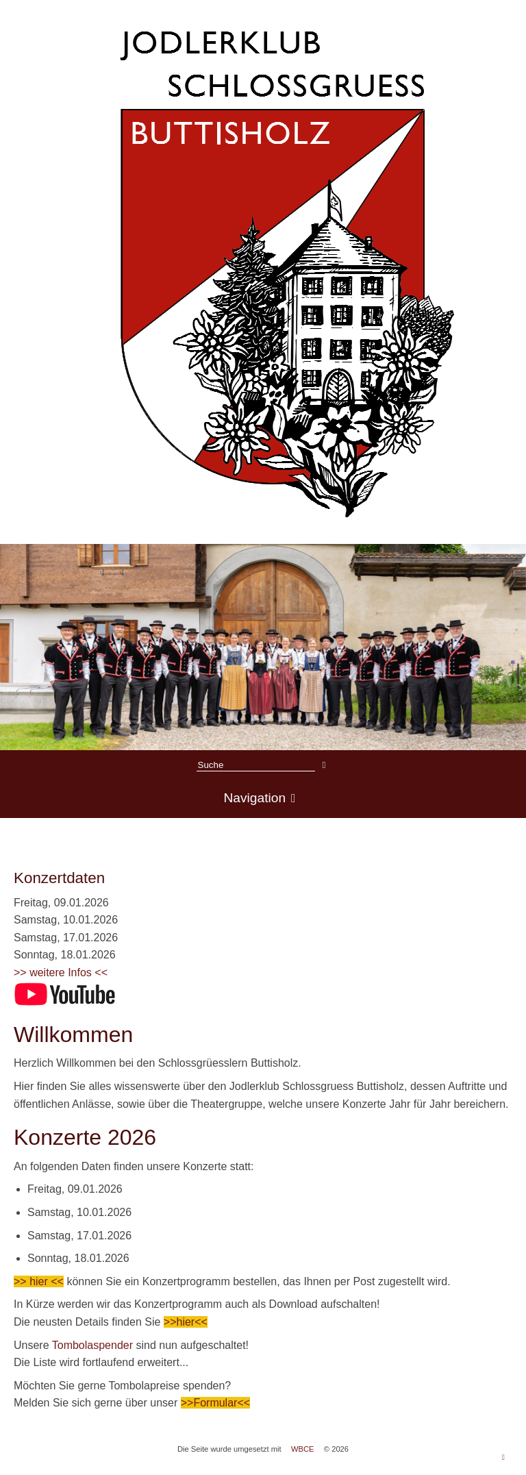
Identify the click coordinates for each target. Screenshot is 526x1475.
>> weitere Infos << (61, 972)
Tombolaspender (94, 1345)
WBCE (302, 1449)
